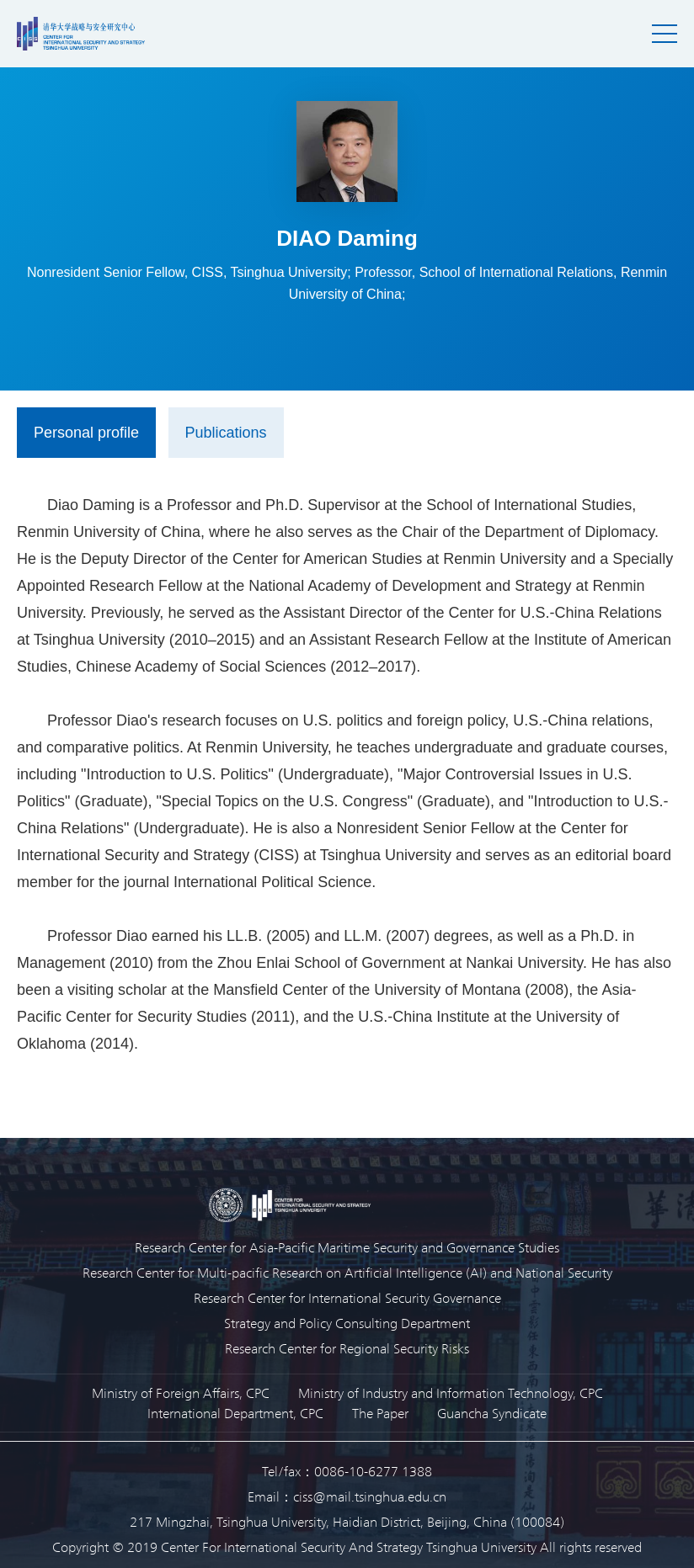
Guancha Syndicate (492, 1413)
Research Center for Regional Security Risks (347, 1348)
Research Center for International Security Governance (347, 1297)
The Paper (380, 1413)
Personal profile (86, 432)
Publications (226, 432)
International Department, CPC (235, 1413)
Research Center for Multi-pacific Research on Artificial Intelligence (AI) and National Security (347, 1272)
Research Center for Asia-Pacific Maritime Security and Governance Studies (347, 1247)
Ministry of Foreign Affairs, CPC (181, 1392)
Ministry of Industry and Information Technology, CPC (450, 1392)
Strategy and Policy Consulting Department (347, 1322)
